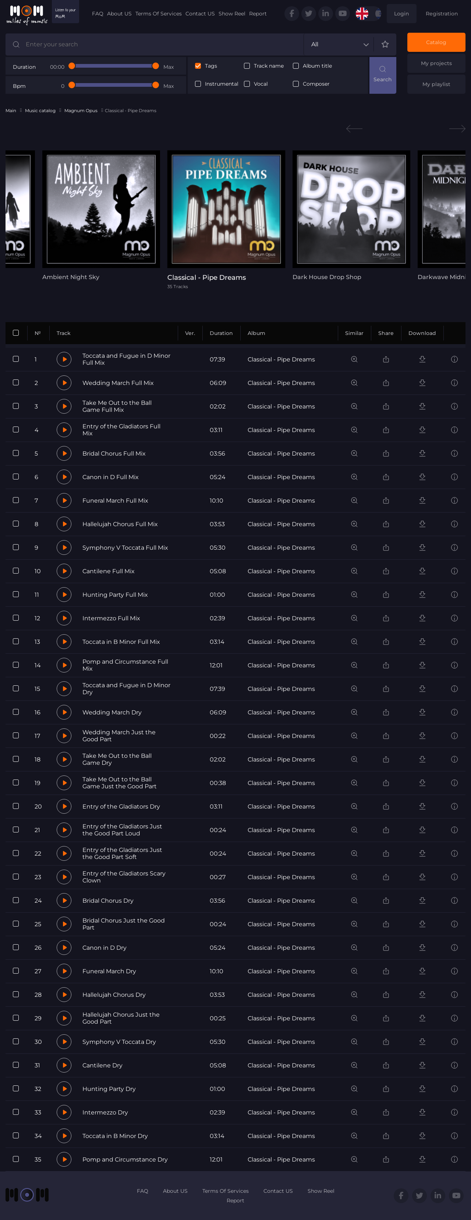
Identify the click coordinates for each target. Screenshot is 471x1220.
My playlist (436, 84)
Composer (316, 84)
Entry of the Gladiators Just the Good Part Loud (122, 830)
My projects (436, 63)
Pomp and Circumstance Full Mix (125, 665)
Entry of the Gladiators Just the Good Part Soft (122, 853)
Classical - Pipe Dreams (281, 359)
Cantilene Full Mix (108, 571)
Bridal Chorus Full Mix (114, 453)
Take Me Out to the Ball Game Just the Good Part (119, 783)
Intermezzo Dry (105, 1112)
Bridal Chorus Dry (108, 900)
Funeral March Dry (109, 971)
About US (119, 13)
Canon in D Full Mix (110, 477)
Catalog (436, 42)
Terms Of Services (158, 13)
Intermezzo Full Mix (111, 618)
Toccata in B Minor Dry (115, 1135)
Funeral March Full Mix (115, 500)
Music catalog (40, 110)
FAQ (97, 13)
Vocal (261, 84)
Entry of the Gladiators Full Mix (121, 430)
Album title (317, 66)
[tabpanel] (101, 215)
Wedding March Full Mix (118, 382)
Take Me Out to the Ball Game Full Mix (117, 406)
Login (401, 13)
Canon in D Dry (104, 947)
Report (258, 13)
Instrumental (221, 84)
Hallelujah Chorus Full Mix (120, 524)
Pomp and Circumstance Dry (125, 1159)
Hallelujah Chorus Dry (114, 994)
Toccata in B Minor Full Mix (121, 641)
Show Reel (232, 13)
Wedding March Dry (112, 712)
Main (11, 110)
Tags (211, 66)
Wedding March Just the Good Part (119, 736)
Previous (354, 129)
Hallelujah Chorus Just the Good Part (121, 1018)
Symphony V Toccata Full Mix (125, 547)
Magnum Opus (81, 110)
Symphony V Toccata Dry (119, 1041)
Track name (269, 66)
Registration (442, 13)
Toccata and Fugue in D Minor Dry (126, 689)
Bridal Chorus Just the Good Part (123, 924)
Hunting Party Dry (109, 1088)
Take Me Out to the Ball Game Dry (117, 759)
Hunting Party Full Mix (115, 594)
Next (457, 129)
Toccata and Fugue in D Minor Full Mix (126, 359)
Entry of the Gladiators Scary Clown (124, 877)
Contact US (200, 13)
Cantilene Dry (102, 1065)
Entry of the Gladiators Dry (121, 806)
